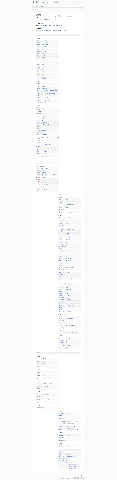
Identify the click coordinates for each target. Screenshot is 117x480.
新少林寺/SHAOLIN (42, 134)
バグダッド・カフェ (64, 223)
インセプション (41, 57)
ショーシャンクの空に (42, 122)
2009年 (64, 30)
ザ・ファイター (41, 109)
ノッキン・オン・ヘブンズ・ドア (67, 212)
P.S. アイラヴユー (63, 242)
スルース (39, 146)
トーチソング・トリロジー (43, 187)
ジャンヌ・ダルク (41, 118)
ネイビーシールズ (63, 207)
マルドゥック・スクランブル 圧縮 (67, 466)
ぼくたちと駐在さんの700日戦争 (67, 426)
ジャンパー (40, 120)
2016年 (37, 30)
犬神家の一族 (40, 361)
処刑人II (39, 128)
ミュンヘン (62, 302)
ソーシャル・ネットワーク (43, 156)
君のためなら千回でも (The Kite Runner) (47, 90)
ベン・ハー (62, 269)
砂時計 (38, 388)
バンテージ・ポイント (64, 239)
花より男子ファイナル (64, 414)
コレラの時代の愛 (41, 102)
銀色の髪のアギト (63, 458)
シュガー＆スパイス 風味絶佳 (44, 383)
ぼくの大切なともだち (64, 272)
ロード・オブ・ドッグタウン (66, 330)
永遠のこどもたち (41, 67)
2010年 (61, 30)
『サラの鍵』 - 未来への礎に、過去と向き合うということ (57, 16)
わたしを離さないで (64, 344)
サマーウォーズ (63, 462)
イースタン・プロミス (42, 49)
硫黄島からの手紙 (41, 51)
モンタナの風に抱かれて (65, 311)
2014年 (45, 25)
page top (82, 475)
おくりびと (40, 366)
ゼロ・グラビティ (41, 153)
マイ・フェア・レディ (64, 286)
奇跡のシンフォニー (42, 88)
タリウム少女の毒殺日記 (43, 394)
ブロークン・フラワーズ (65, 260)
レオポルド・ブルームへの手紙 (66, 325)
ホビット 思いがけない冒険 (66, 278)
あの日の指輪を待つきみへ (43, 44)
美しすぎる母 (40, 64)
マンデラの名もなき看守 (65, 299)
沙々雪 (35, 2)
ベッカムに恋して (63, 265)
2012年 (53, 30)
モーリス (61, 307)
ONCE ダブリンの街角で (65, 346)
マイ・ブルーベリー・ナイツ (66, 287)
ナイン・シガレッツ (64, 199)
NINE (60, 197)
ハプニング (62, 227)
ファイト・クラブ (63, 255)
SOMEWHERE (40, 111)
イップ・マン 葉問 (41, 53)
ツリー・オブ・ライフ (42, 181)
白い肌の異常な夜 (41, 130)
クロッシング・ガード (42, 97)
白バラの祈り (40, 132)
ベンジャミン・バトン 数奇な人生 (68, 267)
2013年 (49, 30)
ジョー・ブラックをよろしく (44, 124)
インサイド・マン (41, 55)
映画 (37, 6)
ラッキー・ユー (63, 322)
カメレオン (40, 372)
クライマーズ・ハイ (42, 378)
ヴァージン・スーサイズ (65, 217)
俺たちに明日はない (42, 78)
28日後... (61, 202)
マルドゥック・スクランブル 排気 (67, 468)
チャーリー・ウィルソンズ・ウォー (46, 174)
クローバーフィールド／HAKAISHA (46, 93)
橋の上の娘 (62, 225)
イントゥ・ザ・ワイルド (43, 59)
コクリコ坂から (63, 460)
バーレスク (62, 221)
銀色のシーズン (41, 375)
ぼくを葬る (62, 274)
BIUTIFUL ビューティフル (65, 252)
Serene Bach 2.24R (80, 478)
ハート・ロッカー (63, 219)
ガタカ (38, 83)
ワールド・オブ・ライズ (65, 338)
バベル (60, 231)
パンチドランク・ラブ (64, 235)
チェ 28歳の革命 (41, 166)
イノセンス (62, 452)
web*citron (67, 478)
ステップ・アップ (41, 142)
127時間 (61, 250)
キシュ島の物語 (41, 86)
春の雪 (60, 415)
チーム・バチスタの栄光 (43, 399)
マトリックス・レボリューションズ (68, 295)
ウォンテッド (40, 62)
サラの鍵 (39, 113)
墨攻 (60, 276)
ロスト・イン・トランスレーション (68, 332)
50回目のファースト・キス (44, 100)
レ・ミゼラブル (63, 327)
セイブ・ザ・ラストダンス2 (44, 151)
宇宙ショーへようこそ (64, 454)
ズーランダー (40, 140)
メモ (50, 2)
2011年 (57, 30)
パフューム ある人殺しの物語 (66, 229)
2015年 (41, 30)
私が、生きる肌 (63, 342)
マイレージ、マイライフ (65, 289)
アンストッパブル (41, 46)
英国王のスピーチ (41, 69)
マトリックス (62, 291)
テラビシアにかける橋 (42, 184)
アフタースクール (41, 358)
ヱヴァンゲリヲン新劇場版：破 (66, 456)
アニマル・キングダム (42, 42)
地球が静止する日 (41, 170)
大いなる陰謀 (40, 74)
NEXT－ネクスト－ (64, 209)
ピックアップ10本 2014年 (49, 19)
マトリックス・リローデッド (66, 293)
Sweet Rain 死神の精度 (43, 386)
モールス (61, 309)
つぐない (39, 179)
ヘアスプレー (62, 263)
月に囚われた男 (41, 177)
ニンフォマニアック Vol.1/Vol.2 (66, 204)
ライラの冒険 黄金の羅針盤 (66, 318)
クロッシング (40, 95)
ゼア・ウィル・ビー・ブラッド (45, 149)
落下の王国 (62, 320)
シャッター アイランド (43, 116)
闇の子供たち (62, 437)
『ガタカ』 (45, 17)
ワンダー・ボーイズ (64, 347)
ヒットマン (62, 248)
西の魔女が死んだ (41, 407)
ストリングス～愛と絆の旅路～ (45, 144)
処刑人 (38, 126)
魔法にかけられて (63, 297)
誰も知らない (40, 396)
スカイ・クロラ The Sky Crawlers (68, 464)
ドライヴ (39, 191)
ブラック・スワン (63, 257)
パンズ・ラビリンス (64, 233)
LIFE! (60, 317)
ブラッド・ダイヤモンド (65, 258)
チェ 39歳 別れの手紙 (42, 168)
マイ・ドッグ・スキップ (65, 284)
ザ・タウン (40, 107)
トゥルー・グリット (42, 189)
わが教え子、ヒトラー (64, 340)
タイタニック (40, 163)
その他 (41, 6)
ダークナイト (40, 162)
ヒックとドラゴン (63, 244)
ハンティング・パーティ (65, 237)
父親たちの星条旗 (41, 172)
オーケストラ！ (41, 76)
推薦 (47, 2)
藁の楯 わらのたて (64, 446)
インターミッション (42, 363)
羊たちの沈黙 (62, 246)
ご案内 (42, 2)
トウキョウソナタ (41, 402)
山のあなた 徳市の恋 (64, 435)
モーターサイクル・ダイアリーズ (67, 305)
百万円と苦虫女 (63, 418)
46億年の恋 (62, 440)
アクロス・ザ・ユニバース (43, 40)
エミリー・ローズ (41, 71)
